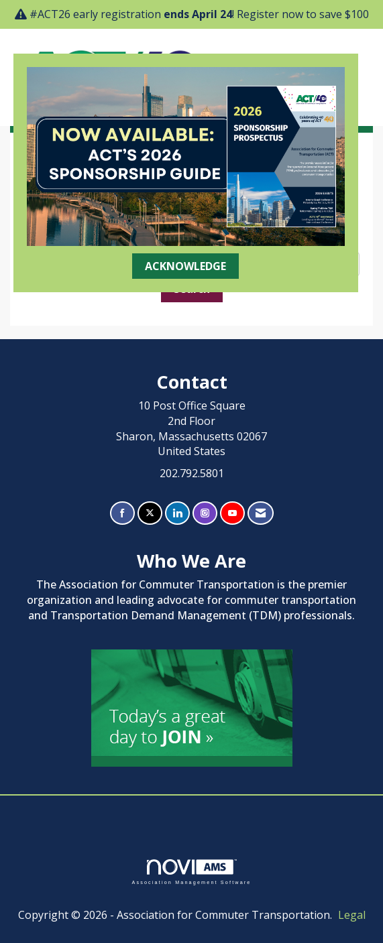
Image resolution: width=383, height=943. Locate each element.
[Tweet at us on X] (150, 513)
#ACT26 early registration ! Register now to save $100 (199, 14)
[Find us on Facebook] (122, 513)
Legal (352, 914)
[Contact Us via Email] (261, 513)
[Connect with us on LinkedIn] (177, 513)
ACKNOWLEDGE (185, 266)
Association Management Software (191, 871)
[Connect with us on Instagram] (205, 513)
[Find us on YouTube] (232, 513)
